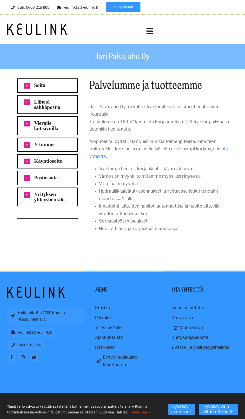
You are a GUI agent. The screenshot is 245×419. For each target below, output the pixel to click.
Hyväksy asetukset (181, 409)
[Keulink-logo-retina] (37, 25)
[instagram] (22, 357)
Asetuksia (141, 412)
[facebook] (11, 357)
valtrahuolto (41, 239)
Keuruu (16, 239)
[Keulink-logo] (36, 288)
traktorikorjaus (27, 239)
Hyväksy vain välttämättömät (218, 409)
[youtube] (33, 357)
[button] (47, 85)
